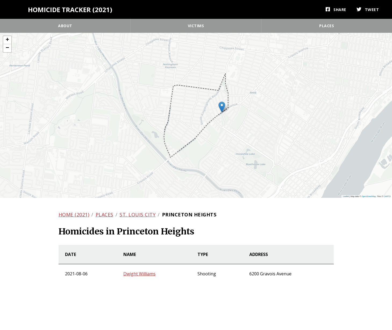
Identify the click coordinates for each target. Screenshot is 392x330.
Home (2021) (74, 214)
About (65, 25)
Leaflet (346, 196)
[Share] (336, 9)
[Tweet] (368, 9)
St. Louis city (138, 214)
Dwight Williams (139, 274)
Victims (196, 25)
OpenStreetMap (369, 196)
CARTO (387, 196)
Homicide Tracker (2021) (70, 9)
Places (326, 25)
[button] (221, 107)
